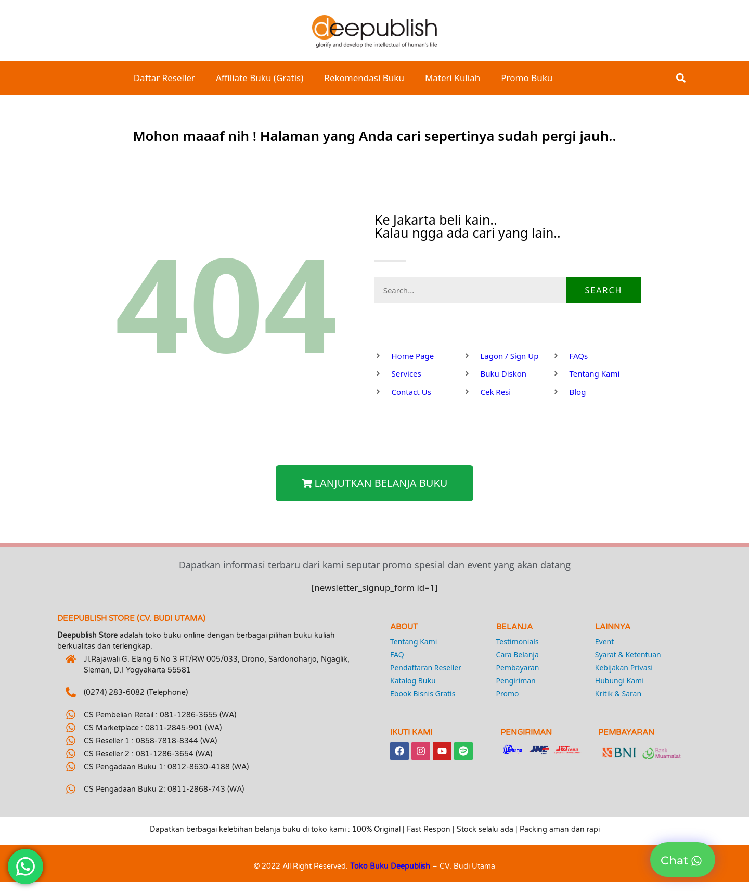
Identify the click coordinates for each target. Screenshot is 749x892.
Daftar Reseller (164, 78)
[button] (681, 78)
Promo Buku (526, 78)
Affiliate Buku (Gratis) (259, 78)
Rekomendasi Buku (364, 78)
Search (604, 290)
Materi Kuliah (452, 78)
